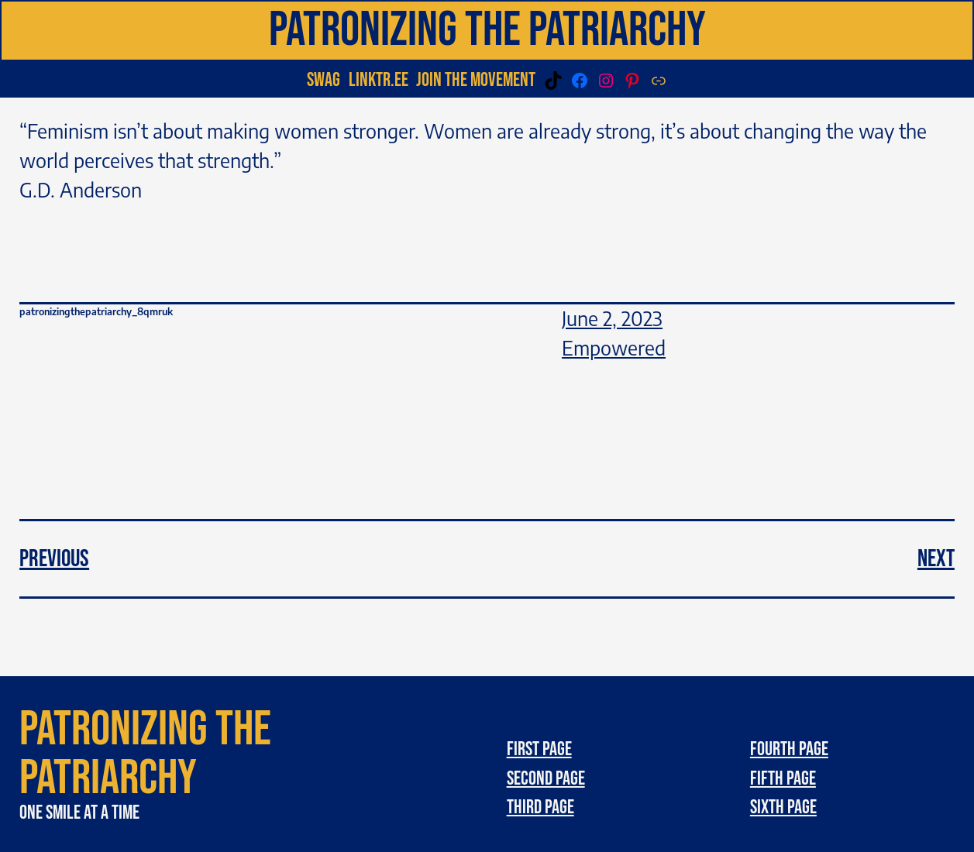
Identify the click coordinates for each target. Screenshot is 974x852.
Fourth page (789, 749)
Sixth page (783, 807)
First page (539, 749)
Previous (54, 559)
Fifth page (783, 779)
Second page (546, 779)
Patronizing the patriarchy (487, 30)
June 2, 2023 (612, 318)
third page (540, 807)
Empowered (614, 347)
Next (936, 559)
